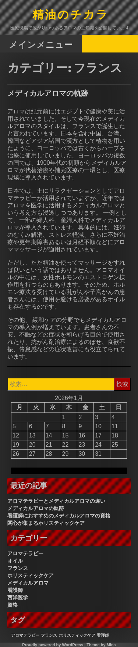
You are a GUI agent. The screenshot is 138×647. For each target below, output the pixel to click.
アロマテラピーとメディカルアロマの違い (56, 501)
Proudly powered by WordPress (52, 645)
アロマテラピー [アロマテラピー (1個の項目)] (25, 635)
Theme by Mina (101, 645)
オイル (15, 561)
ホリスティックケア (30, 575)
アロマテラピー (25, 553)
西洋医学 (17, 597)
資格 (12, 605)
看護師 (15, 590)
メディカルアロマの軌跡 (47, 93)
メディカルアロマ (28, 583)
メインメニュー (41, 44)
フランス (17, 568)
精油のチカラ (70, 15)
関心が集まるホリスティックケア (46, 523)
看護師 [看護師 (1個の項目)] (103, 635)
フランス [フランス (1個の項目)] (49, 635)
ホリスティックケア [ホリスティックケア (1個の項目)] (77, 635)
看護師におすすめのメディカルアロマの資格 (58, 516)
